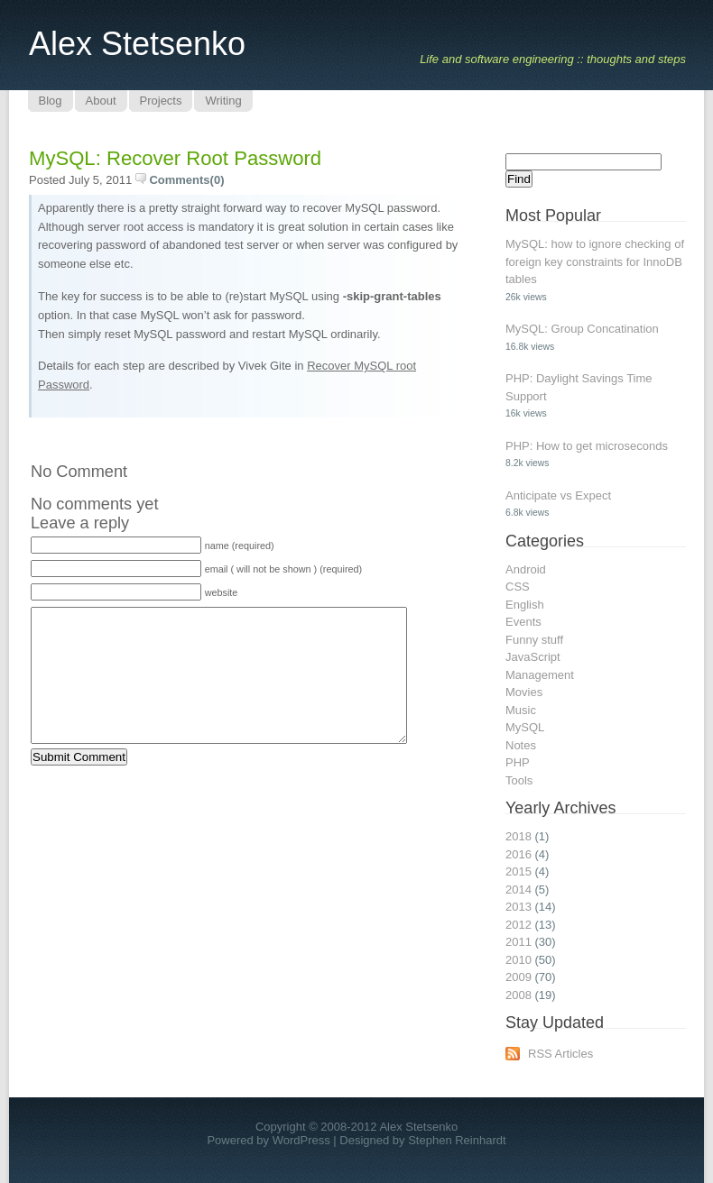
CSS (517, 586)
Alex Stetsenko (137, 43)
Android (525, 569)
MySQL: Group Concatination (582, 328)
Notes (520, 745)
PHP (517, 762)
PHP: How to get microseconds (586, 446)
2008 (518, 995)
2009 (518, 977)
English (524, 604)
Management (539, 675)
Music (520, 710)
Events (523, 621)
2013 (518, 906)
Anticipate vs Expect (558, 495)
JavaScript (532, 657)
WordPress (301, 1140)
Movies (523, 692)
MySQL (524, 727)
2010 (518, 960)
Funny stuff (534, 640)
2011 (518, 942)
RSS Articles (560, 1053)
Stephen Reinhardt (456, 1140)
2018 (518, 836)
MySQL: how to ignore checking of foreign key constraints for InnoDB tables (594, 261)
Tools (518, 780)
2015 (518, 871)
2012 (518, 924)
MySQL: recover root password (175, 158)
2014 (518, 889)
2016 (518, 854)
